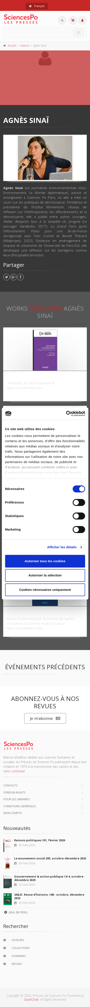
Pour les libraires (16, 799)
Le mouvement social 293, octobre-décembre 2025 (50, 858)
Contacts (10, 785)
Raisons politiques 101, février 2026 (39, 840)
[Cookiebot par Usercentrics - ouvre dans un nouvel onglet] (66, 413)
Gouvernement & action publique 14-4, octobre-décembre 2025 (49, 878)
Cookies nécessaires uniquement (45, 589)
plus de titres (15, 912)
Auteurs (24, 45)
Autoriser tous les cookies (45, 561)
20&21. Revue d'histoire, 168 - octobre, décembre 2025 (49, 896)
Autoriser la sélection (45, 575)
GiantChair (31, 999)
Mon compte (12, 813)
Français (36, 6)
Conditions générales (19, 806)
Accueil (12, 45)
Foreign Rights (14, 792)
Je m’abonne (45, 718)
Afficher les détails (61, 547)
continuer (18, 771)
